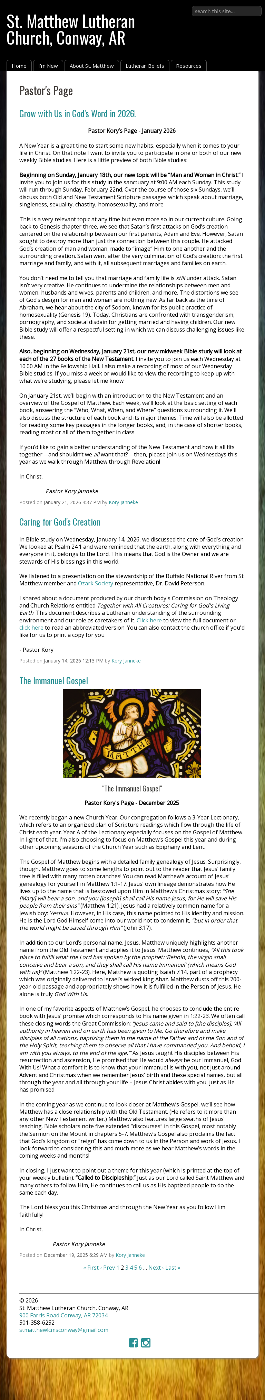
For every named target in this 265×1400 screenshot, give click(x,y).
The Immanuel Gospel (53, 680)
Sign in (253, 5)
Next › (156, 1267)
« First (91, 1267)
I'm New (48, 65)
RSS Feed (240, 87)
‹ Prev (107, 1267)
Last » (172, 1267)
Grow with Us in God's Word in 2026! (77, 113)
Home (19, 65)
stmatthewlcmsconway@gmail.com (63, 1330)
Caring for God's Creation (59, 521)
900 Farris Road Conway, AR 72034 (63, 1315)
